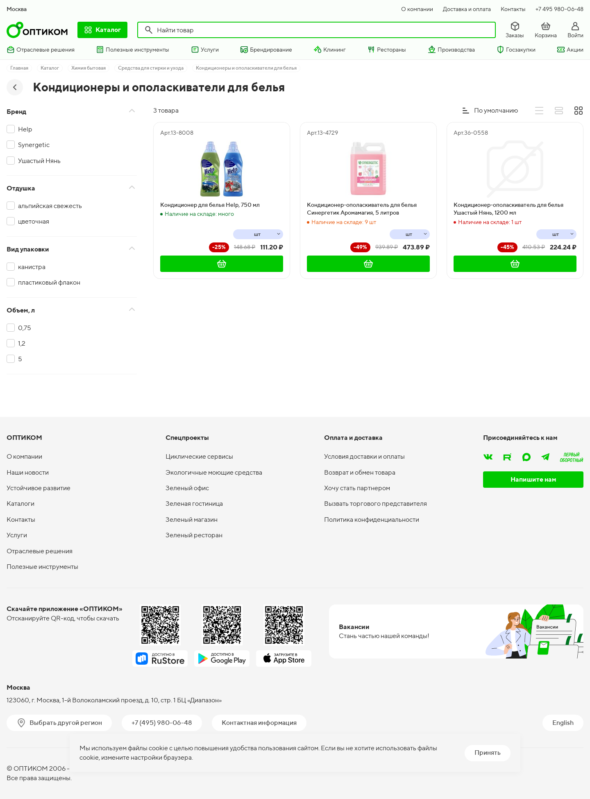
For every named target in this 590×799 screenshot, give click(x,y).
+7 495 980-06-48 (559, 9)
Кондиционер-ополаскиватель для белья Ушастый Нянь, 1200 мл (508, 208)
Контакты (513, 9)
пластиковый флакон (49, 282)
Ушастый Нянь (39, 161)
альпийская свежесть (50, 206)
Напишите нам (533, 479)
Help (25, 129)
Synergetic (34, 145)
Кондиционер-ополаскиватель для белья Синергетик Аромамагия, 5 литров (362, 208)
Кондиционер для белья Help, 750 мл (210, 204)
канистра (31, 267)
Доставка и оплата (467, 9)
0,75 (24, 328)
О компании (417, 9)
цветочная (33, 221)
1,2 (21, 343)
